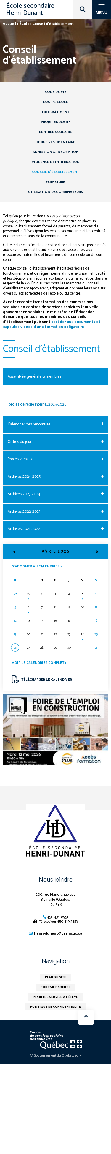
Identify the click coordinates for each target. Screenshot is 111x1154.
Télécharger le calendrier (42, 679)
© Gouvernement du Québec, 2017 (55, 1055)
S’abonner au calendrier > (37, 566)
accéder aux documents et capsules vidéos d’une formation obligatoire (51, 324)
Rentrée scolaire (55, 132)
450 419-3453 (67, 922)
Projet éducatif (55, 122)
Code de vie (55, 92)
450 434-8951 (57, 917)
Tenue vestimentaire (55, 142)
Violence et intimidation (56, 162)
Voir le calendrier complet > (39, 663)
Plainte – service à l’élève (55, 997)
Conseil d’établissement (55, 172)
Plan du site (55, 977)
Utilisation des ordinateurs (55, 192)
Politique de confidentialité (55, 1006)
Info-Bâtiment (55, 112)
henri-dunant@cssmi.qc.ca (58, 933)
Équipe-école (55, 102)
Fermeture (55, 182)
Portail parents (55, 987)
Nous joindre (56, 880)
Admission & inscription (56, 152)
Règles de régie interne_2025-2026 (37, 404)
